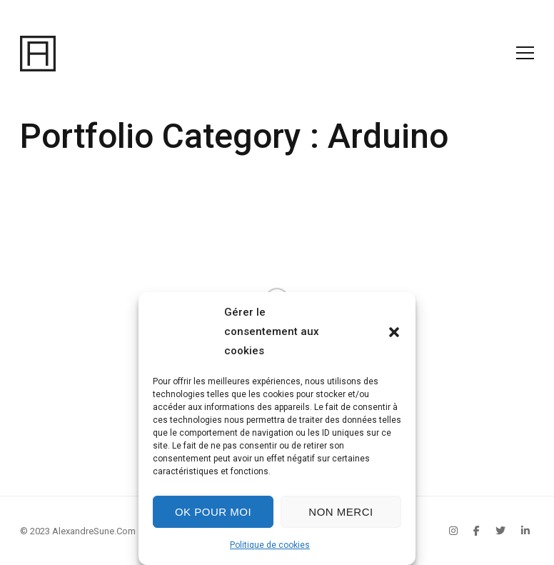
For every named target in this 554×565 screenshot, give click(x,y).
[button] (394, 332)
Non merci (340, 512)
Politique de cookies (270, 545)
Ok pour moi (213, 512)
